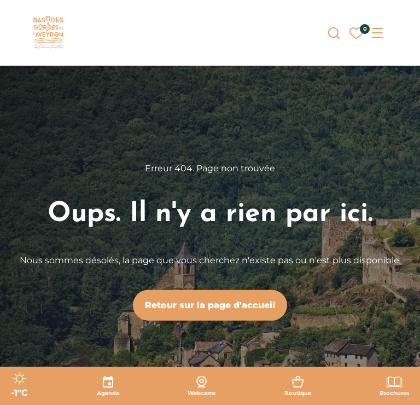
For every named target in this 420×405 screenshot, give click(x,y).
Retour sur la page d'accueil (210, 305)
